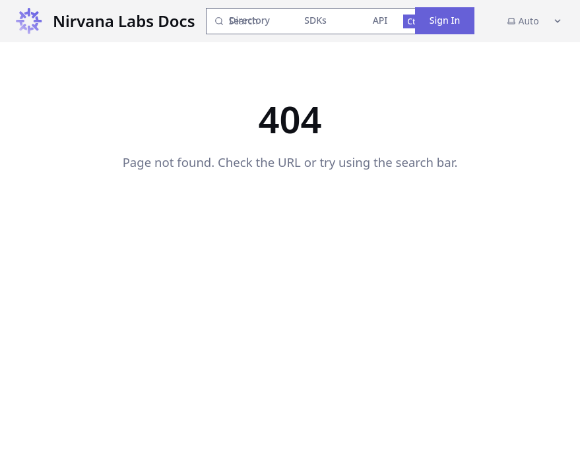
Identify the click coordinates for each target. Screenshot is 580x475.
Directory (249, 20)
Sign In (445, 20)
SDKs (315, 20)
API (380, 20)
